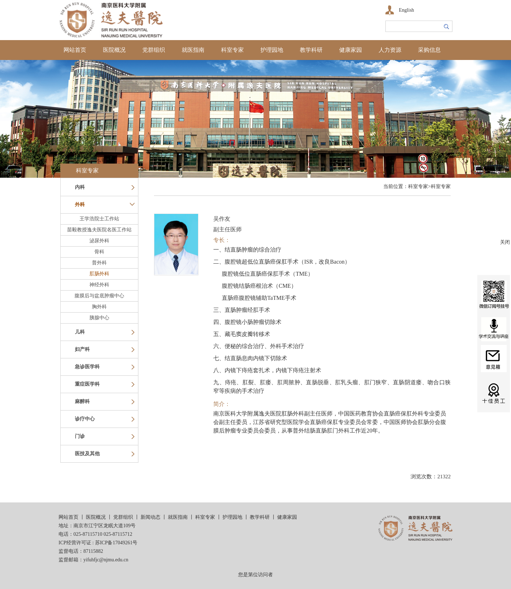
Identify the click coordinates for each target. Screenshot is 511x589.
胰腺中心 (99, 317)
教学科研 (311, 50)
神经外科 (99, 284)
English (406, 10)
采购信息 (429, 50)
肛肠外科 (99, 273)
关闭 (505, 242)
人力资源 (390, 50)
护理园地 (271, 50)
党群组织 (153, 50)
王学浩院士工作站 (99, 218)
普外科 (99, 262)
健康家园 (350, 50)
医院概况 (114, 50)
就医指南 (193, 50)
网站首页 (75, 50)
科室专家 (232, 50)
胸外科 (99, 306)
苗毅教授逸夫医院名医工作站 (99, 229)
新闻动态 (150, 517)
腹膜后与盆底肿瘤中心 (99, 295)
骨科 (99, 251)
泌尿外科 (99, 240)
